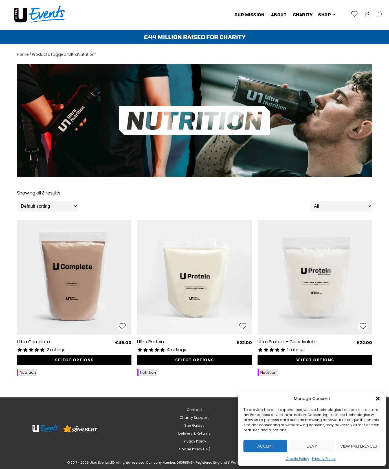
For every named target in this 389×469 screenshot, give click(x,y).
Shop (325, 15)
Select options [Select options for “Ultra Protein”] (194, 360)
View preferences (358, 446)
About (278, 15)
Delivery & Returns (194, 433)
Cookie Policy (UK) (194, 449)
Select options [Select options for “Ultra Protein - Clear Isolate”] (314, 360)
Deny (312, 446)
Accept (265, 446)
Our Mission (249, 15)
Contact (194, 409)
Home (23, 54)
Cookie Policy (297, 458)
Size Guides (194, 425)
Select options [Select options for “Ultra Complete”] (74, 360)
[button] (378, 398)
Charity (302, 15)
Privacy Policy (324, 458)
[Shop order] (47, 206)
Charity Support (194, 417)
